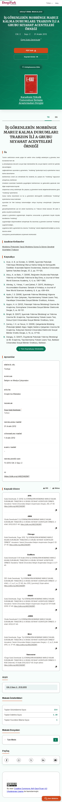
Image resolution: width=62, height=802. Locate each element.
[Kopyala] (56, 510)
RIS (45, 488)
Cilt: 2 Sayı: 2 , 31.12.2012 (16, 687)
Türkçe (49, 3)
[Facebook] (7, 760)
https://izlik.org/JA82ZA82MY (16, 476)
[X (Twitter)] (31, 760)
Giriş (56, 3)
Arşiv (5, 677)
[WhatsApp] (19, 760)
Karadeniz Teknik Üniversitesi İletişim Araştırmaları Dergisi (31, 100)
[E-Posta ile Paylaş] (55, 760)
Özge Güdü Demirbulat (30, 40)
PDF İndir (31, 50)
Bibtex (56, 488)
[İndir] (55, 740)
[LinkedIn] (43, 760)
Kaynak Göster (31, 57)
